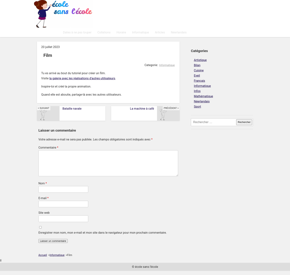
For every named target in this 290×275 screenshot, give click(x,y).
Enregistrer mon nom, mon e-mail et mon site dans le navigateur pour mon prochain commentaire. (102, 237)
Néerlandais (153, 32)
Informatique (114, 32)
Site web (44, 217)
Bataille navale (59, 108)
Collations (78, 32)
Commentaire (48, 147)
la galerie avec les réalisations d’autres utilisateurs (82, 78)
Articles (134, 32)
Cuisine (199, 70)
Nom (42, 187)
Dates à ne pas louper (51, 32)
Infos (197, 91)
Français (199, 80)
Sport (197, 106)
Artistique (200, 60)
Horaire (95, 32)
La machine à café (155, 108)
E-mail (43, 202)
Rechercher (244, 122)
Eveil (197, 75)
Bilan (197, 65)
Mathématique (203, 96)
